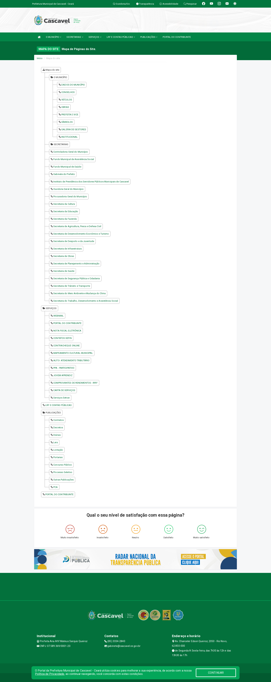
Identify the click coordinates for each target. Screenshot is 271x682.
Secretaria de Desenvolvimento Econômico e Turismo (81, 233)
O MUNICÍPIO (53, 37)
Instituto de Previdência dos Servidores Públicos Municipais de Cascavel (91, 181)
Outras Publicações (63, 479)
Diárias (57, 435)
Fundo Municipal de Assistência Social (73, 159)
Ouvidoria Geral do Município (68, 189)
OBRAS (65, 107)
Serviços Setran (61, 397)
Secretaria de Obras (63, 256)
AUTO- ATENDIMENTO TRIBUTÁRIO (71, 360)
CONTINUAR (216, 672)
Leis (55, 442)
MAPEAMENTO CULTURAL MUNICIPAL (73, 353)
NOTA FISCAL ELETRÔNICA (67, 330)
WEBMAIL (58, 315)
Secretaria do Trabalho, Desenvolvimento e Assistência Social (85, 300)
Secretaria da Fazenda (65, 219)
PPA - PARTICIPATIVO (63, 368)
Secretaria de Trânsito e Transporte (71, 286)
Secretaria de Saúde (63, 271)
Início (39, 58)
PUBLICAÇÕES (148, 37)
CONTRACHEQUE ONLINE (66, 345)
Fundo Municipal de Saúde (67, 166)
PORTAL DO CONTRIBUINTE (177, 37)
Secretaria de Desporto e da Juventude (73, 241)
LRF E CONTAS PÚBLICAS (121, 37)
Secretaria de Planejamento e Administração (76, 263)
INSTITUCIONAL (69, 137)
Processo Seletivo (62, 472)
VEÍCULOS (66, 99)
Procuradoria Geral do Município (70, 196)
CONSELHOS (68, 92)
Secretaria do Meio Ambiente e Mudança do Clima (79, 293)
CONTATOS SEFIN (62, 338)
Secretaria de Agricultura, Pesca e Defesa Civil (77, 226)
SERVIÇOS (95, 37)
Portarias (58, 457)
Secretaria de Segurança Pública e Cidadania (76, 278)
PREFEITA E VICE (69, 114)
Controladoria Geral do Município (70, 151)
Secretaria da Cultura (64, 204)
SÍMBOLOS (67, 122)
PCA (55, 487)
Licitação (58, 450)
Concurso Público (62, 464)
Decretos (58, 427)
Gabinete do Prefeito (64, 174)
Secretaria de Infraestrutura (67, 248)
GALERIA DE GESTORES (73, 129)
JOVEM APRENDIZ (62, 375)
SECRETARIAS (75, 37)
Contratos (58, 420)
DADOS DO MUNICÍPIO (73, 84)
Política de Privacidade (49, 674)
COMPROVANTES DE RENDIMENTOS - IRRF (75, 382)
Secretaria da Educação (65, 211)
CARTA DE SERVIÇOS (64, 390)
